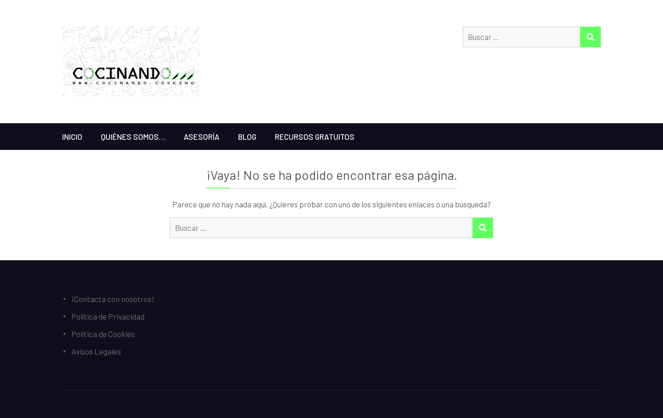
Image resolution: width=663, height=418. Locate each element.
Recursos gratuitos (315, 136)
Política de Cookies (103, 333)
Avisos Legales (96, 351)
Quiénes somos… (133, 136)
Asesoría (202, 136)
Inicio (72, 136)
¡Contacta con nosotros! (112, 298)
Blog (247, 136)
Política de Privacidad (108, 316)
